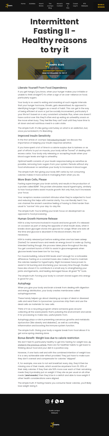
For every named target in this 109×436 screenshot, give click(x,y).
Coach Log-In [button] (75, 5)
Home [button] (23, 4)
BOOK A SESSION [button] (101, 6)
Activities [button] (32, 4)
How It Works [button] (41, 5)
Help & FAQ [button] (67, 6)
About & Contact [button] (60, 5)
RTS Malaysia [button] (84, 5)
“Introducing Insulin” (56, 139)
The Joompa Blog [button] (50, 6)
